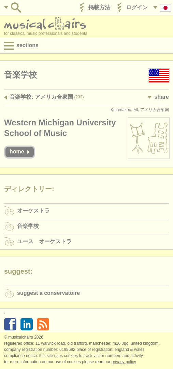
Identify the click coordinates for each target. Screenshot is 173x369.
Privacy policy (124, 361)
